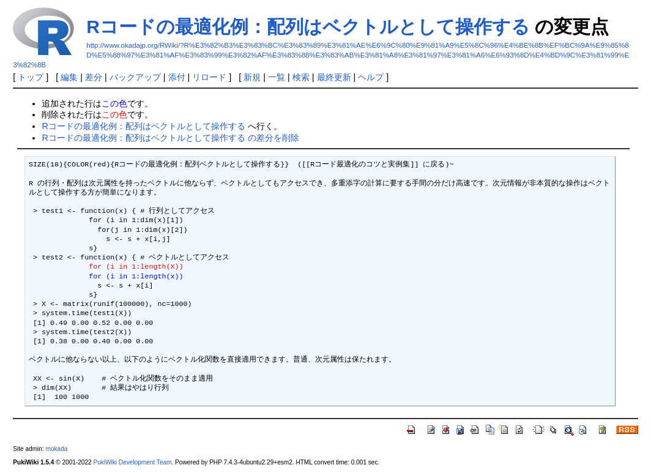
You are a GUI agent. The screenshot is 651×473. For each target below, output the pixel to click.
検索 (301, 77)
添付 (176, 77)
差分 (93, 77)
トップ (30, 77)
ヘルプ (371, 77)
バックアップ (135, 77)
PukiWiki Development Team (132, 462)
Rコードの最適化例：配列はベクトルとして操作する (308, 27)
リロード (209, 77)
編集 (69, 77)
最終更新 (334, 77)
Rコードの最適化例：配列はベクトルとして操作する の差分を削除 (170, 138)
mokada (56, 448)
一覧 (276, 77)
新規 (252, 77)
